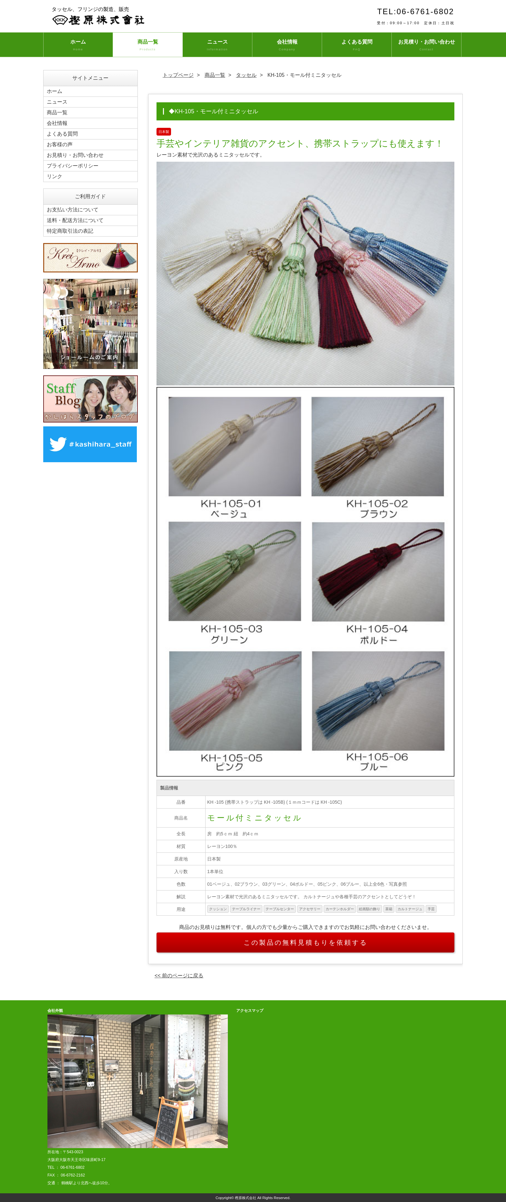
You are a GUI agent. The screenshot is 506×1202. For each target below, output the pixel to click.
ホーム (78, 45)
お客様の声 (60, 144)
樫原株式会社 (245, 1198)
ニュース (217, 45)
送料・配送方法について (75, 220)
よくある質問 (356, 45)
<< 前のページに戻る (179, 975)
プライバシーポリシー (72, 165)
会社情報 (287, 45)
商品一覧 (147, 45)
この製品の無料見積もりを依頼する (306, 942)
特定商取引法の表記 (70, 231)
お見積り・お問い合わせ (426, 45)
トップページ (178, 75)
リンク (54, 176)
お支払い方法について (72, 209)
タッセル (246, 75)
